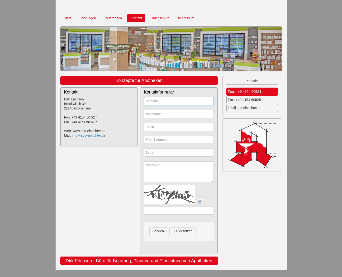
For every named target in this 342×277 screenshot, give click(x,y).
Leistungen (88, 18)
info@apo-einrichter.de (88, 135)
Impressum (186, 18)
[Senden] (158, 231)
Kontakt (136, 18)
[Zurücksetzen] (182, 231)
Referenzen (113, 18)
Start (67, 18)
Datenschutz (160, 18)
